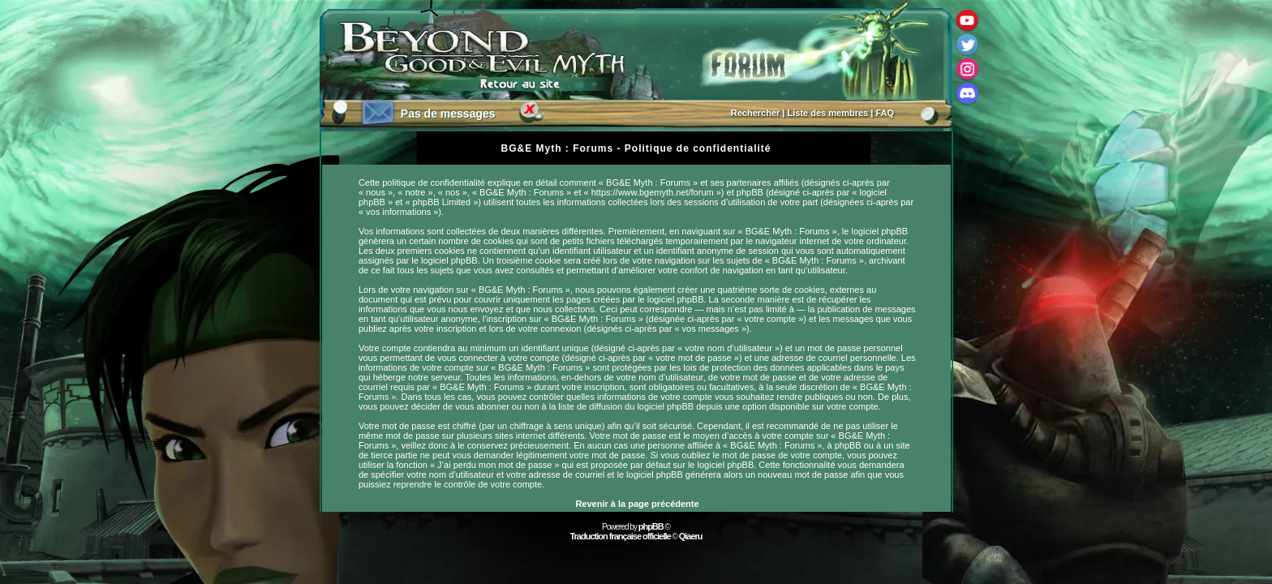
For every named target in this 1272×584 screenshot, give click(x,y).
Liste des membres (828, 113)
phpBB (651, 526)
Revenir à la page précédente (636, 504)
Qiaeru (691, 536)
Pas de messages (448, 113)
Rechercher (755, 113)
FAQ (884, 113)
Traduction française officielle (619, 536)
